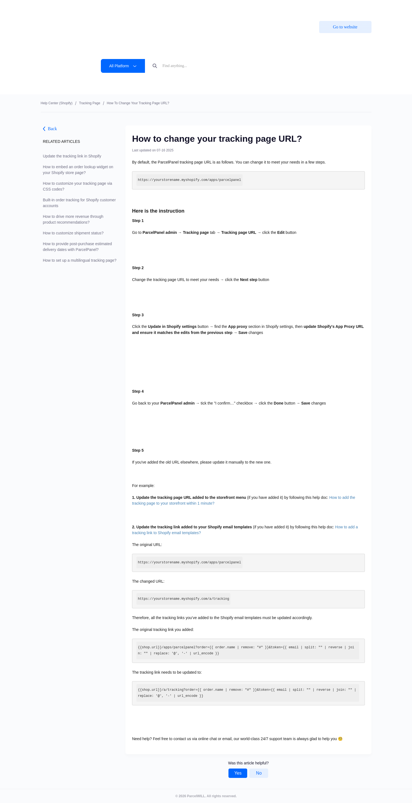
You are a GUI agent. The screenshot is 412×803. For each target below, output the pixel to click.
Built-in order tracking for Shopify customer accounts (79, 203)
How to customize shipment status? (73, 233)
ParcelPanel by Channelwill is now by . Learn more (202, 8)
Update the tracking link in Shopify (72, 156)
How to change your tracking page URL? (138, 103)
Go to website (345, 27)
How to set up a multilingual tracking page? (80, 260)
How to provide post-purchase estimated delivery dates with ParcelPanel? (77, 247)
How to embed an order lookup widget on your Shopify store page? (78, 170)
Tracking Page (89, 103)
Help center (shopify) (56, 103)
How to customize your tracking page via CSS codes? (77, 186)
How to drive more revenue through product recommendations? (73, 219)
